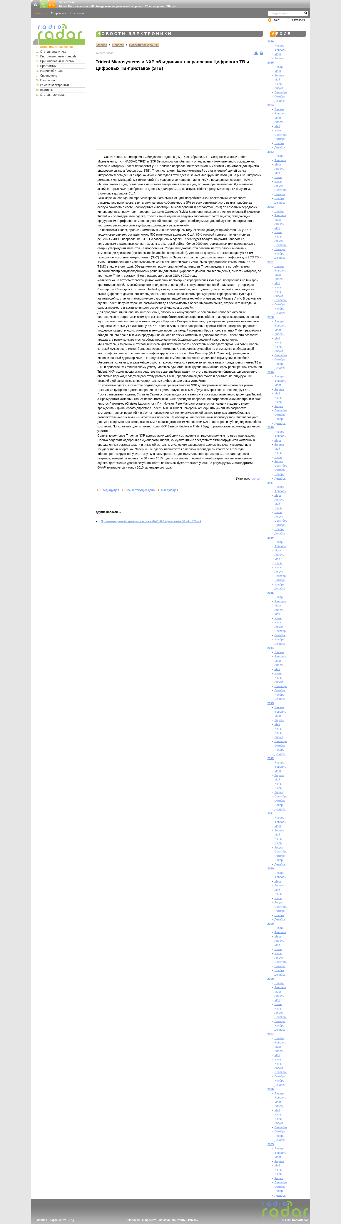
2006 (270, 1089)
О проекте (58, 13)
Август (278, 88)
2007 (270, 1034)
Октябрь (279, 96)
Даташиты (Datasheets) (56, 47)
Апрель (279, 58)
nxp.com (256, 478)
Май (277, 79)
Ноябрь (279, 143)
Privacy (193, 1220)
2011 (270, 813)
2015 (270, 592)
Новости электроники (144, 45)
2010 (270, 868)
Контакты (77, 13)
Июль (278, 83)
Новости (41, 13)
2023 (270, 151)
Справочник (48, 75)
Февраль (280, 50)
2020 (270, 317)
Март (277, 54)
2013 (270, 703)
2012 (270, 758)
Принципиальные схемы (57, 61)
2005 (270, 1144)
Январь (279, 45)
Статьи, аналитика (53, 51)
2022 (270, 206)
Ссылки (164, 1220)
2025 (270, 62)
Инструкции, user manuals (58, 56)
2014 (270, 648)
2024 (270, 105)
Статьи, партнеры (52, 94)
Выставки (46, 90)
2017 (270, 482)
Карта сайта (58, 1220)
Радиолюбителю (51, 70)
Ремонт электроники (54, 85)
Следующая (169, 490)
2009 (270, 923)
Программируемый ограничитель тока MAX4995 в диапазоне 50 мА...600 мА (151, 521)
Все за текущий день (140, 490)
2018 (270, 427)
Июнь (278, 130)
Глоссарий (47, 80)
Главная (101, 45)
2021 (270, 262)
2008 (270, 978)
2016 (270, 537)
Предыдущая (109, 490)
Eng (71, 1220)
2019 (270, 372)
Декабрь (280, 100)
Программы (48, 66)
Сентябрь (280, 92)
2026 (270, 41)
